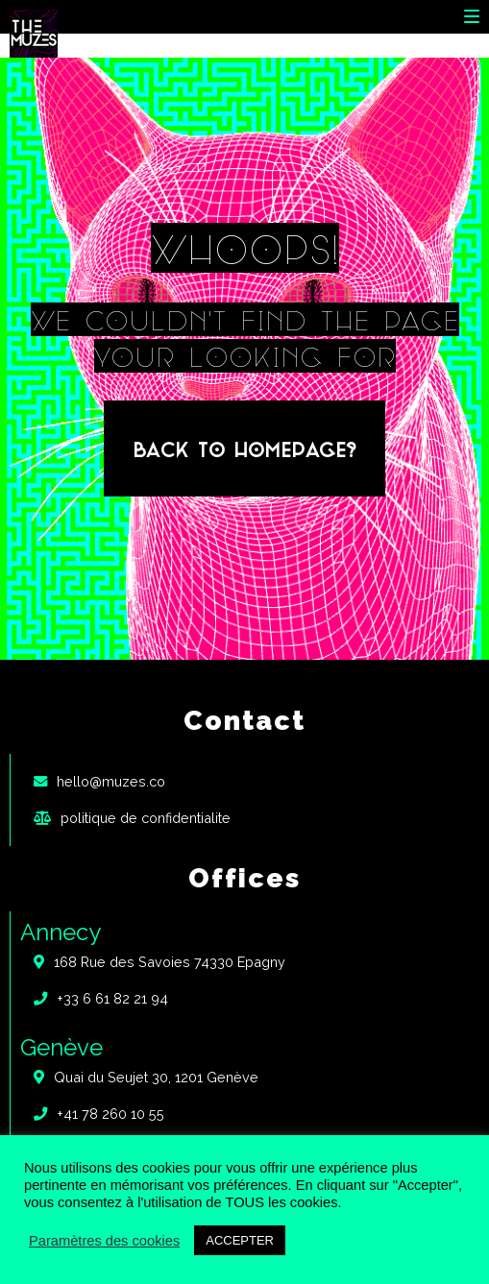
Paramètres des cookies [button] (104, 1240)
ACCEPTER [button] (240, 1240)
